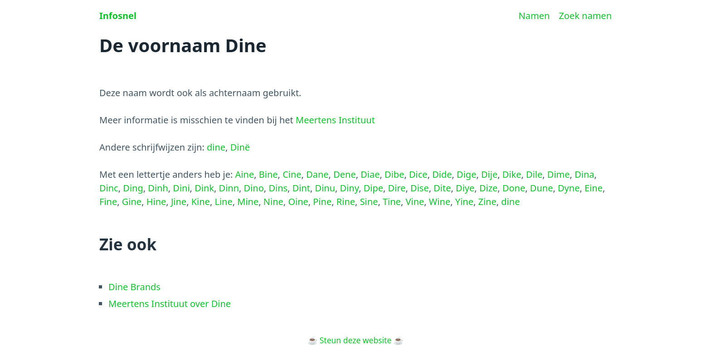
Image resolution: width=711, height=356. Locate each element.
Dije (489, 174)
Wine (439, 201)
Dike (511, 174)
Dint (301, 188)
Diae (370, 174)
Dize (488, 188)
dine (216, 147)
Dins (277, 188)
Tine (392, 201)
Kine (200, 201)
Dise (419, 188)
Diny (349, 188)
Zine (487, 201)
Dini (181, 188)
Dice (418, 174)
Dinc (108, 188)
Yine (464, 201)
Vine (414, 201)
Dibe (394, 174)
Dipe (373, 188)
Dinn (229, 188)
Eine (593, 188)
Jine (178, 201)
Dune (541, 188)
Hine (156, 201)
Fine (108, 201)
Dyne (569, 188)
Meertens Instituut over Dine (169, 303)
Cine (291, 174)
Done (513, 188)
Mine (247, 201)
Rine (345, 201)
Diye (465, 188)
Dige (466, 174)
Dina (584, 174)
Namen (534, 16)
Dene (344, 174)
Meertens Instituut (335, 120)
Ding (133, 188)
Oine (298, 201)
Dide (442, 174)
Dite (442, 188)
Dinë (240, 147)
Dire (397, 188)
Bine (268, 174)
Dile (534, 174)
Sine (369, 201)
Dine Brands (134, 287)
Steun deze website (356, 340)
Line (223, 201)
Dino (254, 188)
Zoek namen (585, 16)
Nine (273, 201)
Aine (244, 174)
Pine (322, 201)
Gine (131, 201)
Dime (558, 174)
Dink (204, 188)
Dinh (158, 188)
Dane (317, 174)
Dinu (325, 188)
